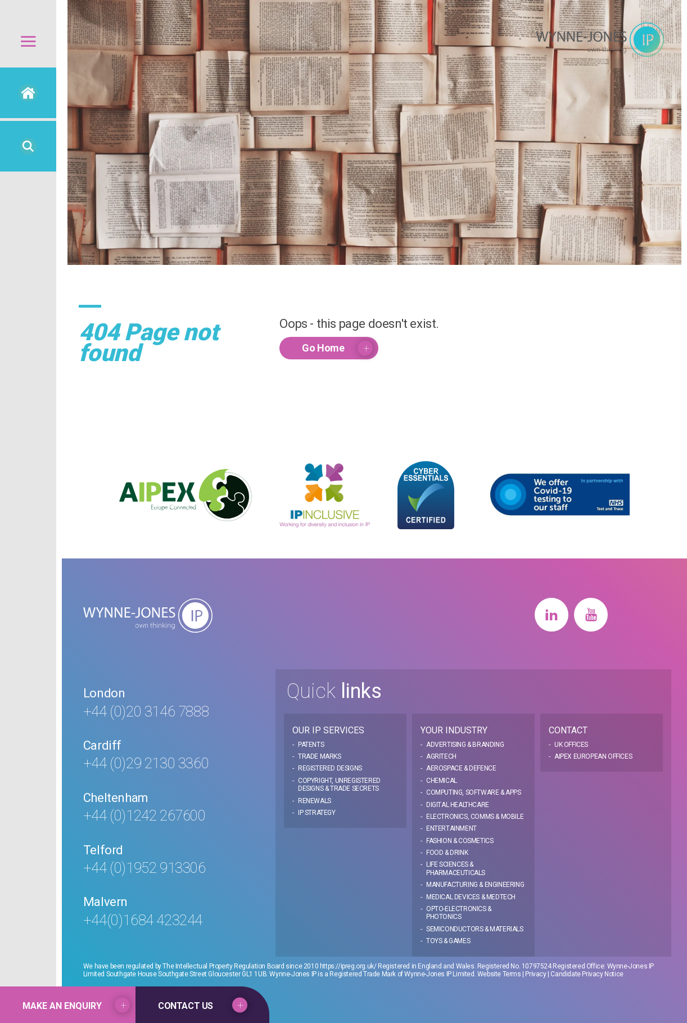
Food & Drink (447, 853)
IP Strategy (317, 813)
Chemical (441, 781)
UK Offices (571, 745)
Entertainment (451, 828)
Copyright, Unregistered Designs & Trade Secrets (339, 784)
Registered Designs (330, 768)
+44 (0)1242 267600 (144, 815)
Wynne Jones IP (600, 39)
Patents (311, 745)
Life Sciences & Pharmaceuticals (455, 868)
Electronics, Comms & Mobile (474, 817)
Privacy (535, 974)
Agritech (441, 756)
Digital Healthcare (457, 805)
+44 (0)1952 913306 (144, 867)
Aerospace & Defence (461, 768)
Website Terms (499, 974)
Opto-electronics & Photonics (458, 913)
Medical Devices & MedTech (471, 897)
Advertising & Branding (465, 745)
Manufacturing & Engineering (475, 885)
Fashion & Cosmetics (459, 841)
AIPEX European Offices (593, 756)
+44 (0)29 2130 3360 (146, 763)
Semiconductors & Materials (474, 929)
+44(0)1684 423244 (142, 920)
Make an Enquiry (62, 1006)
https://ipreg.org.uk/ (348, 966)
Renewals (314, 801)
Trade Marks (319, 756)
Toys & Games (448, 941)
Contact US (185, 1006)
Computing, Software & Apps (473, 792)
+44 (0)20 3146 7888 (146, 711)
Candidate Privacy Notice (586, 974)
